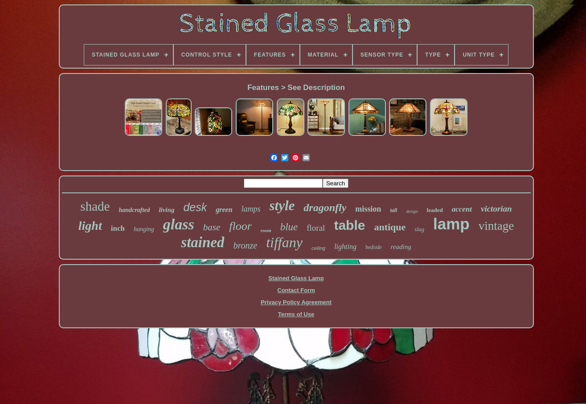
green (224, 209)
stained (202, 242)
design (412, 211)
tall (393, 210)
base (212, 227)
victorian (496, 208)
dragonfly (324, 207)
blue (289, 227)
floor (240, 226)
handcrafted (134, 210)
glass (178, 224)
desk (195, 207)
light (90, 226)
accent (462, 209)
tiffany (284, 242)
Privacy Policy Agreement (296, 302)
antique (390, 227)
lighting (345, 246)
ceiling (318, 248)
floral (316, 228)
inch (118, 228)
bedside (373, 247)
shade (95, 206)
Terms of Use (296, 314)
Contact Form (296, 290)
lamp (451, 224)
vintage (496, 226)
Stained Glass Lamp (296, 278)
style (282, 205)
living (166, 209)
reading (401, 246)
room (266, 230)
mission (368, 208)
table (349, 225)
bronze (245, 245)
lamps (251, 208)
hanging (144, 229)
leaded (435, 210)
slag (419, 229)
